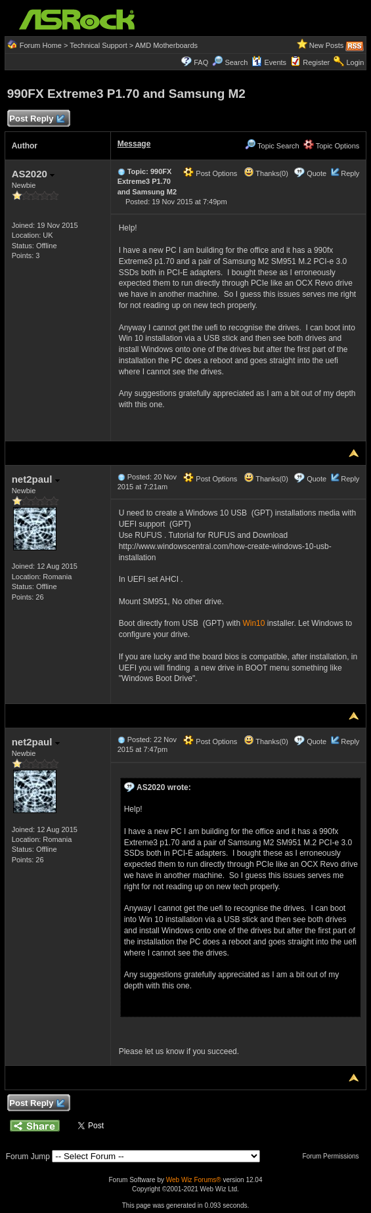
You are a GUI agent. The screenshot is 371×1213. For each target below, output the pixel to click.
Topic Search (272, 146)
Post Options (210, 173)
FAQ (201, 62)
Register (316, 62)
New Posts (326, 45)
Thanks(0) (266, 173)
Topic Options (331, 146)
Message (134, 143)
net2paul (36, 479)
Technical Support (98, 45)
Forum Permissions (333, 1156)
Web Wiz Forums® (193, 1179)
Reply (350, 173)
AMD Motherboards (166, 45)
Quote (316, 173)
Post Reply (36, 119)
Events (268, 62)
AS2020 (33, 173)
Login (355, 62)
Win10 (253, 623)
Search (236, 62)
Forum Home (41, 45)
